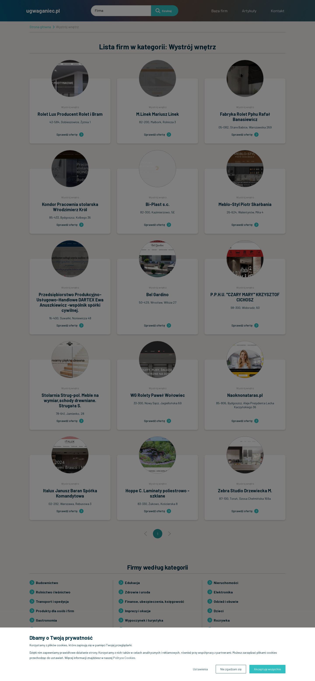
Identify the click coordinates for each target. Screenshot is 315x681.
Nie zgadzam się (231, 669)
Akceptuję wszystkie (267, 669)
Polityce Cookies (124, 658)
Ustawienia (200, 669)
